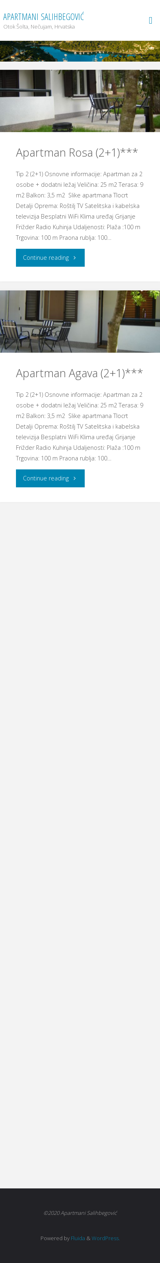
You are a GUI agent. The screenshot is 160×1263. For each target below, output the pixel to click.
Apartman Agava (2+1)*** (79, 372)
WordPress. (106, 1238)
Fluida (77, 1238)
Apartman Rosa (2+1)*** (77, 152)
